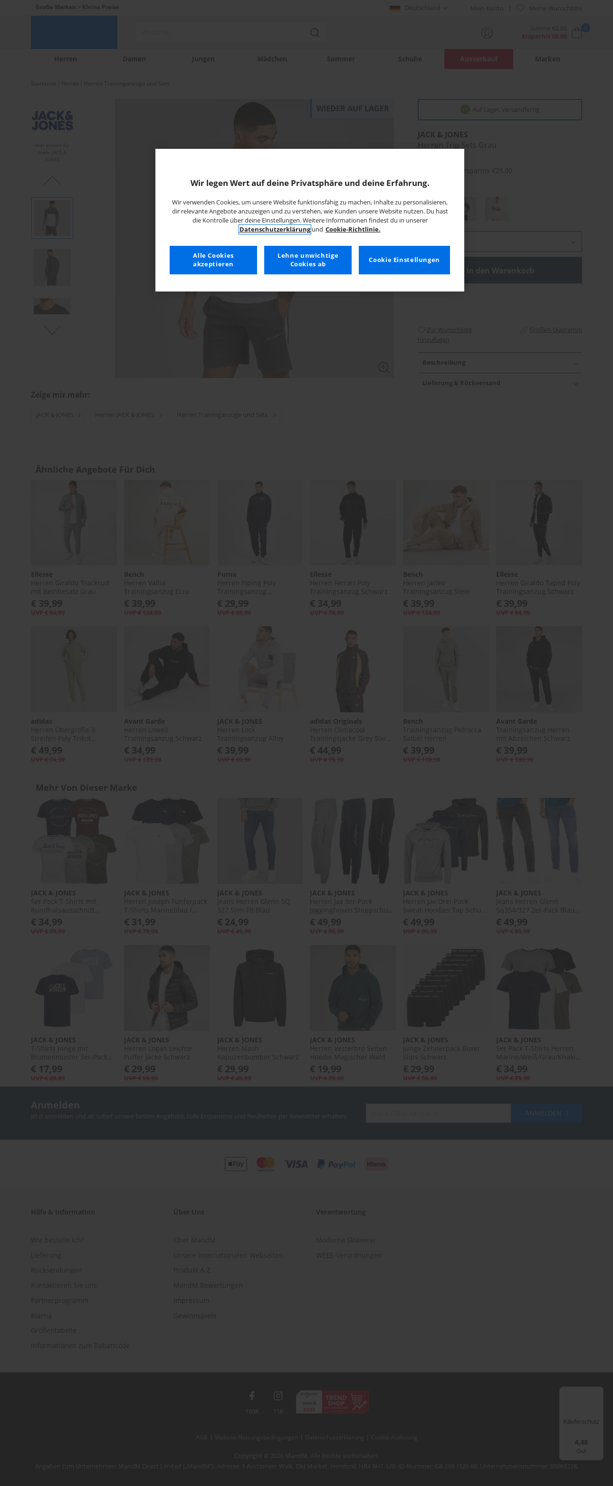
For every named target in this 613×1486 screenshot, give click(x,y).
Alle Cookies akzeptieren (213, 260)
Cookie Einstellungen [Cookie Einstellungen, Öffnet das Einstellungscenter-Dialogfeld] (404, 260)
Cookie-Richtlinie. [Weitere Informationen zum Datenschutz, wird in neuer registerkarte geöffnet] (353, 229)
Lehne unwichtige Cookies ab (308, 260)
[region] (309, 220)
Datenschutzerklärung (274, 229)
